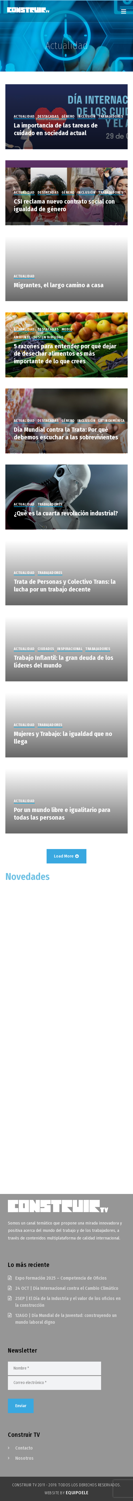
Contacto (24, 1448)
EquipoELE (77, 1492)
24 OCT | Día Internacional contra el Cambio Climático (66, 1288)
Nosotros (24, 1458)
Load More (66, 856)
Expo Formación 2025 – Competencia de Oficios (61, 1278)
